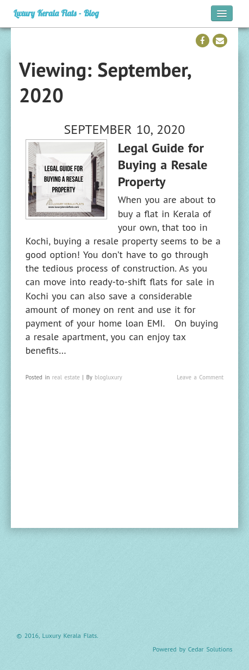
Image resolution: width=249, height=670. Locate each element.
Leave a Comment (200, 377)
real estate (66, 377)
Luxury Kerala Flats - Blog (56, 13)
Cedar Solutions (210, 649)
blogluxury (108, 377)
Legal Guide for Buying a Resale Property (163, 164)
